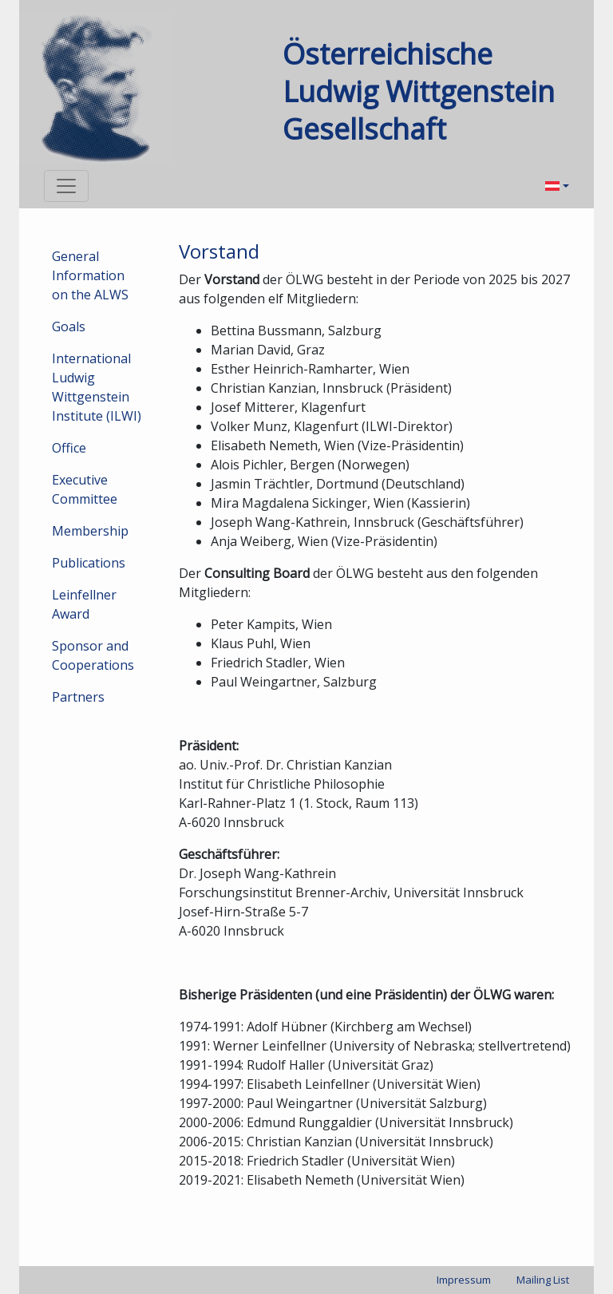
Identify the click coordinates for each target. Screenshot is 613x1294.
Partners (78, 697)
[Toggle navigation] (66, 186)
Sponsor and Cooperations (93, 655)
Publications (88, 563)
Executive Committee (84, 489)
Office (69, 448)
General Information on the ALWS (90, 275)
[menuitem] (557, 186)
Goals (68, 326)
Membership (90, 531)
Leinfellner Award (84, 604)
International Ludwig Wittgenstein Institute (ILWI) (96, 387)
